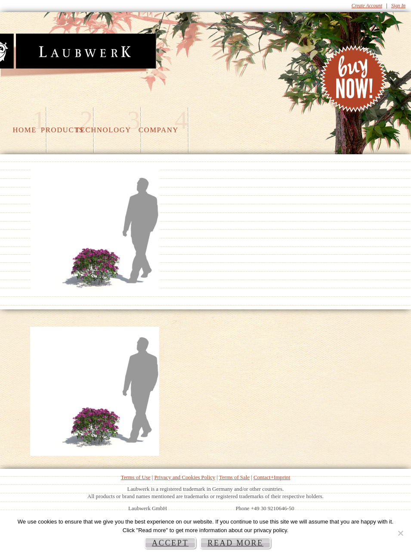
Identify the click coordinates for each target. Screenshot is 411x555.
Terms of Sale (234, 477)
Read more (235, 543)
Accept (170, 543)
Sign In (398, 5)
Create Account (367, 5)
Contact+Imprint (271, 477)
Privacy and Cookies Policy (184, 477)
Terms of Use (136, 477)
